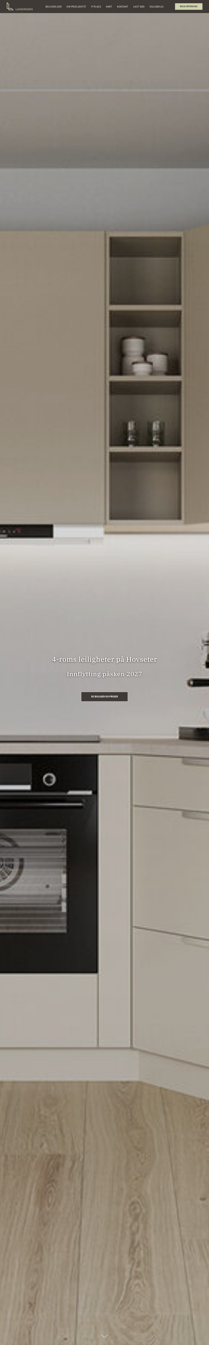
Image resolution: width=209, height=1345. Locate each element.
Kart (109, 6)
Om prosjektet (76, 6)
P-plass (96, 6)
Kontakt (122, 6)
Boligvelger (54, 6)
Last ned (139, 6)
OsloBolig (157, 6)
